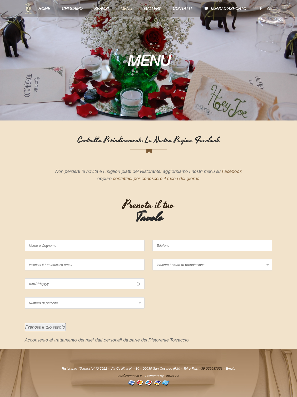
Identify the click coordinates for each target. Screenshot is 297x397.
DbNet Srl (172, 376)
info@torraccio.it (130, 376)
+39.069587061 (210, 368)
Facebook (232, 171)
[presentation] (192, 307)
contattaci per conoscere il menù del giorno (156, 178)
